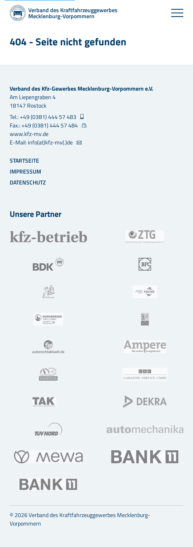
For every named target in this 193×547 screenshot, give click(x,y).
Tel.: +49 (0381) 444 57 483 (44, 116)
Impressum (25, 171)
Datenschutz (28, 182)
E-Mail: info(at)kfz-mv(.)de (42, 142)
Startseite (24, 160)
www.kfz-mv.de (29, 133)
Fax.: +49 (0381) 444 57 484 (44, 125)
